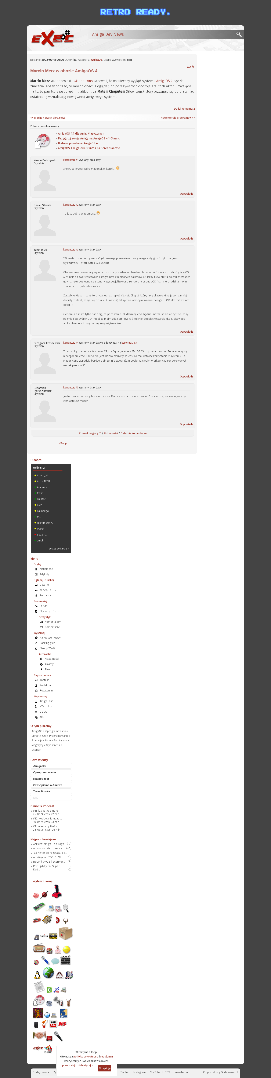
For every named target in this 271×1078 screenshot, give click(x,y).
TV (54, 590)
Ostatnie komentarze (134, 433)
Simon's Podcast (42, 806)
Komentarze (52, 627)
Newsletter (181, 1072)
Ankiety (49, 664)
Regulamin (46, 690)
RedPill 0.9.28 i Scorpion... (49, 861)
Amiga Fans (46, 701)
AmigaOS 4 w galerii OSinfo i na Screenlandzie (89, 148)
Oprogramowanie (44, 772)
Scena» (36, 749)
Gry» (45, 735)
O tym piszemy (40, 726)
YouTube (155, 1072)
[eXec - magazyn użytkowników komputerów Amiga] (52, 38)
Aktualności (111, 433)
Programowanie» (59, 735)
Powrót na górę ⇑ (90, 433)
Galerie (44, 584)
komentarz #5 (71, 387)
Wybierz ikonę (43, 881)
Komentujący (53, 621)
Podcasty (45, 595)
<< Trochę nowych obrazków (47, 117)
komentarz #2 (71, 204)
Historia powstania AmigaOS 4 (78, 143)
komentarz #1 (70, 159)
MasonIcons (83, 81)
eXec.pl (63, 443)
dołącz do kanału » (59, 548)
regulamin (106, 1056)
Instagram (139, 1072)
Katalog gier (41, 778)
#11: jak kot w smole (45, 810)
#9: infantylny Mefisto (46, 826)
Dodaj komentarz (184, 108)
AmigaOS (96, 59)
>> (193, 117)
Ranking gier (47, 642)
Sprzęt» (36, 735)
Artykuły (44, 574)
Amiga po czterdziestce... (48, 848)
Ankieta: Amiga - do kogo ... (50, 843)
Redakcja (45, 685)
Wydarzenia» (54, 745)
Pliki (47, 669)
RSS (167, 1072)
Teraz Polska (41, 791)
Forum (43, 605)
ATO (42, 717)
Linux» (49, 740)
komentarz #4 (71, 342)
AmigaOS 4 (164, 81)
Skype (43, 611)
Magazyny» (38, 745)
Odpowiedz (186, 193)
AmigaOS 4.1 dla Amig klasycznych (81, 133)
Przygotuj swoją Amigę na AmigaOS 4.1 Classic (89, 138)
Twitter (124, 1072)
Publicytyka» (61, 740)
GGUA (43, 711)
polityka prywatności (85, 1056)
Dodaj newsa (41, 1072)
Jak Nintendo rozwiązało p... (50, 852)
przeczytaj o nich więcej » (77, 1065)
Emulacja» (38, 740)
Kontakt (44, 679)
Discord (35, 460)
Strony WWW (47, 648)
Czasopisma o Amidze (47, 785)
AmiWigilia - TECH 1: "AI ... (48, 857)
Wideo (44, 590)
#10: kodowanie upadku (47, 818)
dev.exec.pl (231, 1072)
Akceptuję (105, 1068)
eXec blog (46, 706)
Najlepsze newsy (50, 637)
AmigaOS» (38, 731)
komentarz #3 (71, 249)
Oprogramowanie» (56, 731)
